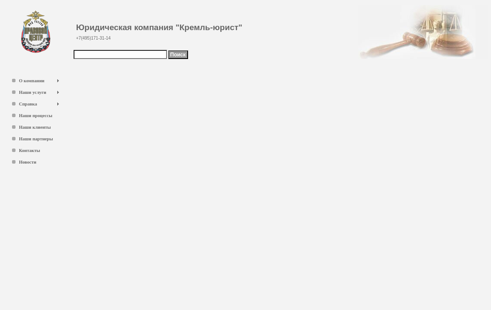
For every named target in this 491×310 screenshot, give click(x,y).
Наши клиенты (35, 127)
